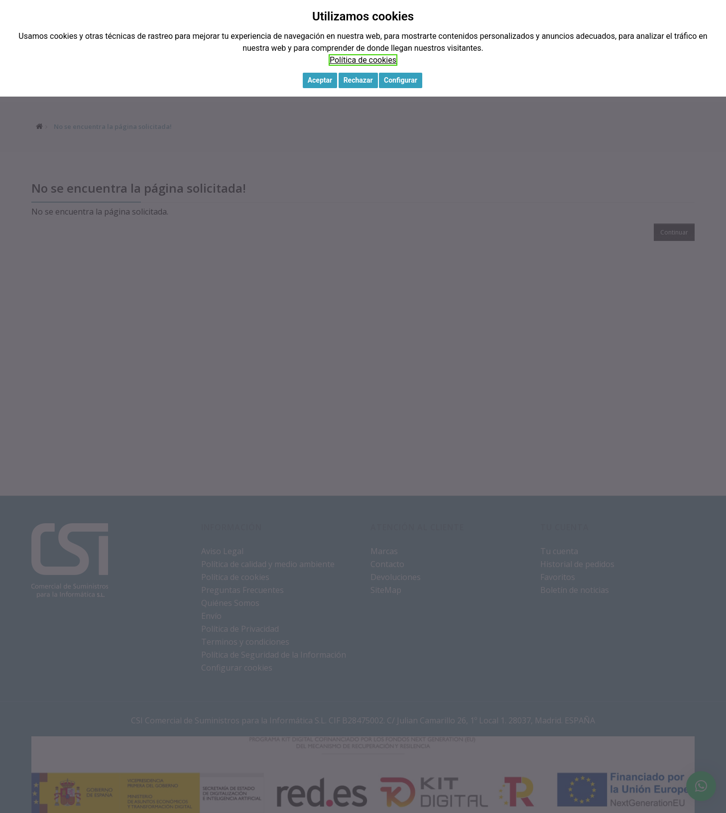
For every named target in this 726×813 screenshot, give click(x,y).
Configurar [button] (400, 80)
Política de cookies (363, 60)
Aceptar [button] (320, 80)
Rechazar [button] (358, 80)
